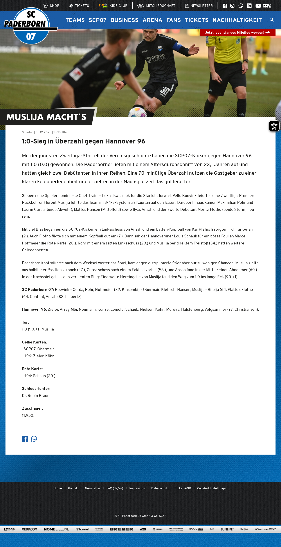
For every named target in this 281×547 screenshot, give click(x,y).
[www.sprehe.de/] (211, 535)
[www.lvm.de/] (143, 535)
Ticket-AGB (183, 488)
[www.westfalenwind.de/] (265, 535)
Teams (75, 20)
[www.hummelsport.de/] (82, 535)
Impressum (137, 488)
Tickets (197, 20)
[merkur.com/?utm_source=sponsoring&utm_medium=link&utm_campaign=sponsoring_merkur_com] (157, 535)
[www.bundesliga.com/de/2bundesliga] (165, 503)
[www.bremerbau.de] (121, 535)
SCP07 (97, 20)
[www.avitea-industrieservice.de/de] (99, 535)
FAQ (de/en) (115, 488)
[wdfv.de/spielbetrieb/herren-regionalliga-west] (190, 502)
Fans (173, 20)
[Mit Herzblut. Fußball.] (115, 503)
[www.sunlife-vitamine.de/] (227, 535)
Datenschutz (160, 488)
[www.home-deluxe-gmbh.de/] (56, 535)
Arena (152, 20)
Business (124, 20)
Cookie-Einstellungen (212, 488)
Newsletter (93, 488)
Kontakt (73, 488)
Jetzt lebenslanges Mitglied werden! (237, 32)
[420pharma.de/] (9, 535)
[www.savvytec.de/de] (196, 535)
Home (58, 488)
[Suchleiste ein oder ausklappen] (272, 20)
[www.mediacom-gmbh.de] (29, 535)
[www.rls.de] (176, 535)
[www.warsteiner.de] (244, 535)
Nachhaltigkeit (237, 20)
